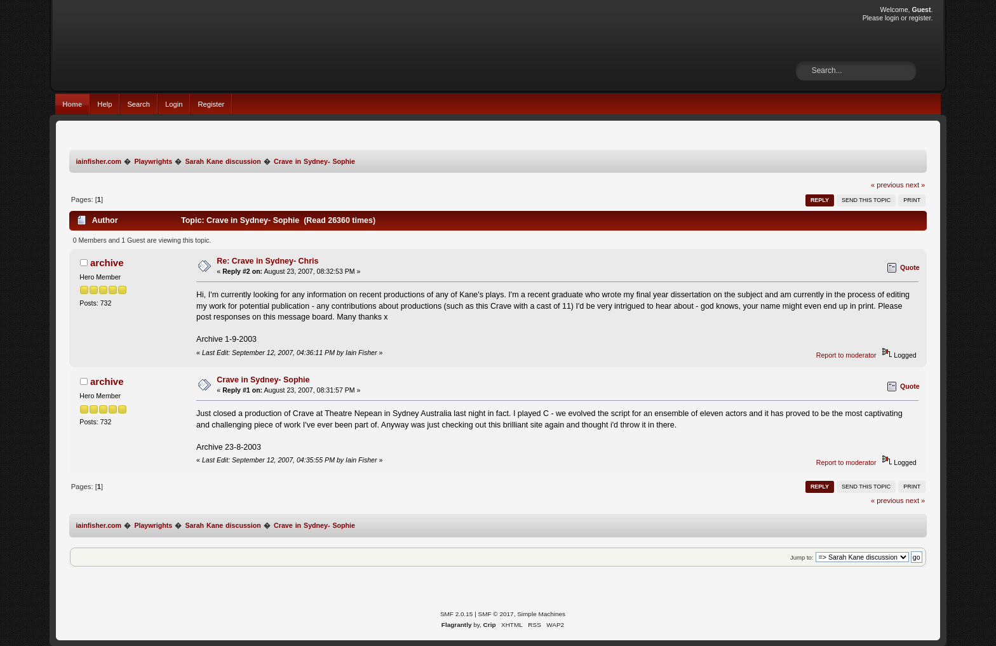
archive (106, 262)
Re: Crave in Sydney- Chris (267, 261)
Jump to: (802, 557)
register (920, 18)
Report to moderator (846, 355)
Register (211, 104)
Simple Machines (541, 613)
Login (173, 104)
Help (104, 104)
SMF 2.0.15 (456, 613)
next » (915, 185)
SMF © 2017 (496, 613)
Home (72, 104)
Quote (910, 267)
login (892, 18)
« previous (887, 185)
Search (138, 104)
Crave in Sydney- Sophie (263, 379)
